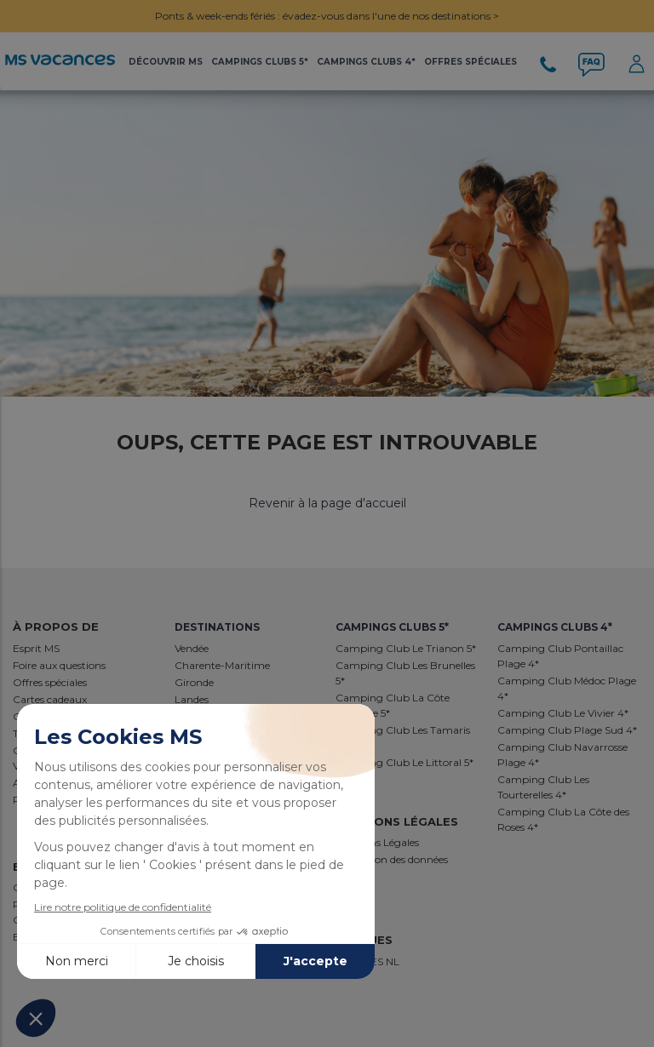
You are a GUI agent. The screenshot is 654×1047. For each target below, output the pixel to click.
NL (392, 961)
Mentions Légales (377, 842)
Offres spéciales (50, 682)
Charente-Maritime (222, 665)
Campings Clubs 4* (366, 61)
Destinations (217, 627)
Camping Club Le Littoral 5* (404, 762)
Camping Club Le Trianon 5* (406, 648)
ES (378, 961)
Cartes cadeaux (50, 699)
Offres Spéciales (470, 61)
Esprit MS (36, 648)
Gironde (194, 682)
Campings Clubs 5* (259, 61)
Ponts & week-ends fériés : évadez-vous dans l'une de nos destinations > (327, 15)
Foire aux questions (59, 665)
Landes (192, 699)
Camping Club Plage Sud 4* (567, 730)
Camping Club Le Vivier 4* (562, 713)
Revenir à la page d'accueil (327, 503)
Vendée (192, 648)
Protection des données (392, 859)
